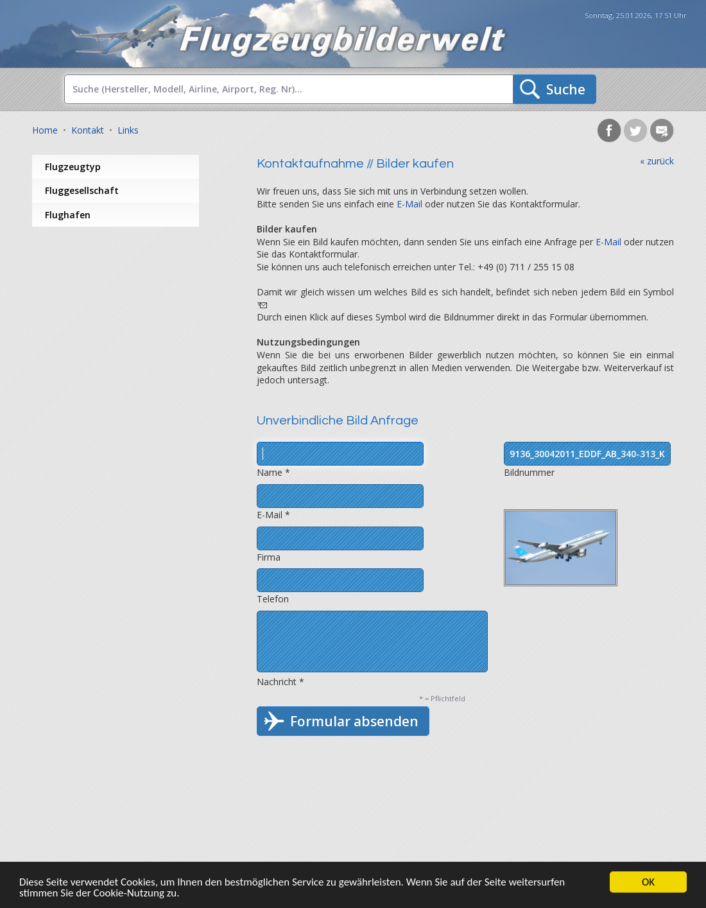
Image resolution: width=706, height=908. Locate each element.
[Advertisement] (135, 329)
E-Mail (409, 204)
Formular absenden (354, 721)
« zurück (657, 161)
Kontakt (87, 130)
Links (128, 130)
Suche (565, 89)
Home (45, 130)
